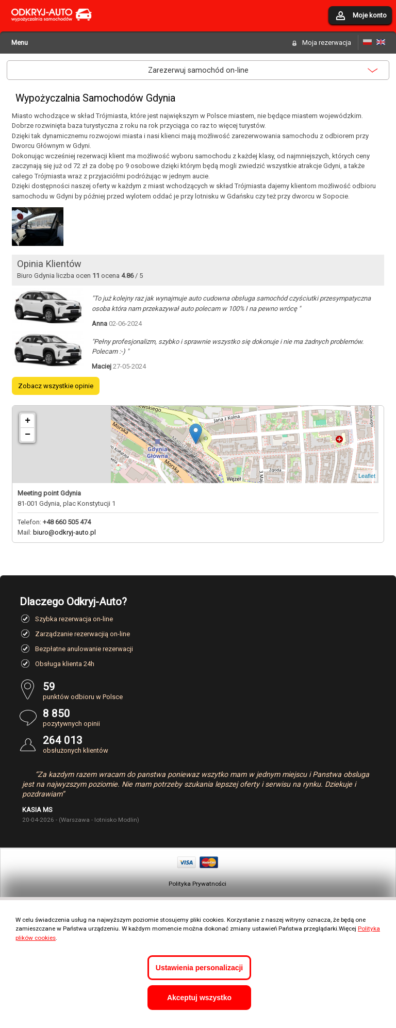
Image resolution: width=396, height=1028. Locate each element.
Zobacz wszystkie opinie (55, 386)
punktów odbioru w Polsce (209, 691)
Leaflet (366, 476)
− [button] (27, 434)
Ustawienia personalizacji (199, 968)
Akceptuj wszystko (199, 997)
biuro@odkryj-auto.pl (64, 532)
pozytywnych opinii (209, 717)
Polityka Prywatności (197, 883)
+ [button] (27, 420)
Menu (19, 42)
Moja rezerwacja (326, 42)
